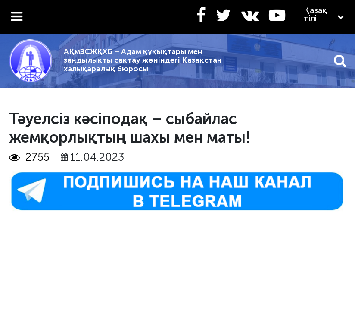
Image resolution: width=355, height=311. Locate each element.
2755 (29, 157)
